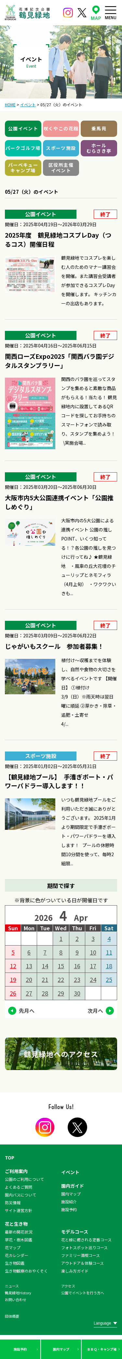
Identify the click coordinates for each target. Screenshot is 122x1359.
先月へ (26, 1010)
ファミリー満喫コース (80, 1255)
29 (61, 993)
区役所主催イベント (61, 168)
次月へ (95, 1010)
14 (45, 965)
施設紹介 (69, 1201)
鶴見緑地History (18, 1292)
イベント (70, 1172)
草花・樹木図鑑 (18, 1239)
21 (45, 979)
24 (93, 979)
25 (109, 979)
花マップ (12, 1247)
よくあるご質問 (18, 1187)
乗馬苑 (98, 128)
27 (29, 993)
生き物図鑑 (14, 1263)
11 (109, 952)
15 (61, 965)
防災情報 (12, 1202)
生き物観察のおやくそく (26, 1271)
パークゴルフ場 (23, 148)
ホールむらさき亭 (99, 148)
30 (77, 993)
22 (61, 979)
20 (29, 979)
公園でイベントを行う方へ (82, 1292)
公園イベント (23, 128)
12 (13, 965)
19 (13, 979)
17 (93, 965)
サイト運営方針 (18, 1210)
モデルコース (74, 1231)
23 (77, 979)
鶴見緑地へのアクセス (61, 1054)
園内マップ (61, 1349)
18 (109, 965)
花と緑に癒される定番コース (86, 1239)
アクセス (68, 1285)
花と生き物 (16, 1224)
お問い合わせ (15, 1299)
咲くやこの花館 (61, 128)
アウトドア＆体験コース (82, 1263)
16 (77, 965)
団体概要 (12, 1316)
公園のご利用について (24, 1179)
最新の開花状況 (18, 1232)
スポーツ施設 (61, 148)
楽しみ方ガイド (74, 1271)
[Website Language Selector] (105, 1323)
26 (13, 993)
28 (45, 993)
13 (29, 965)
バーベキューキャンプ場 (23, 168)
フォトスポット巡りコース (84, 1247)
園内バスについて (20, 1194)
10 (93, 952)
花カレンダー (16, 1255)
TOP (9, 1157)
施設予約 (20, 1349)
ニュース (12, 1285)
